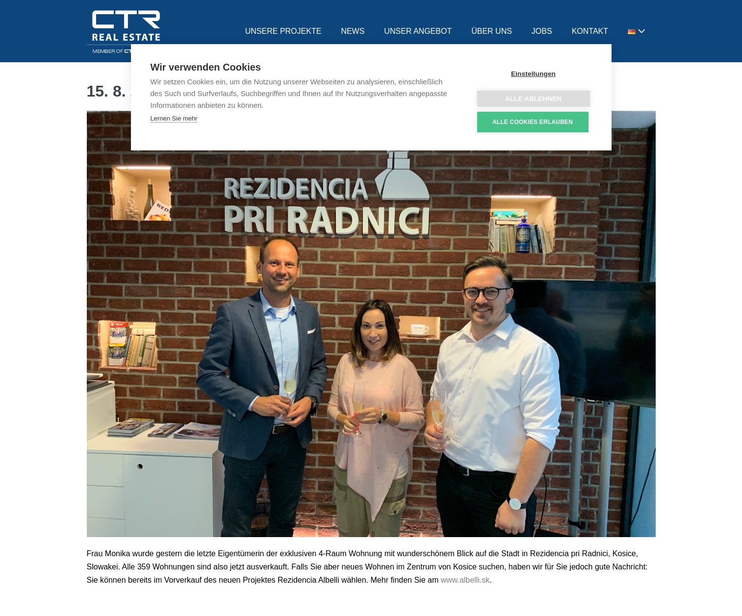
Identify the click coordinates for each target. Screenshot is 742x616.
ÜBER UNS (491, 31)
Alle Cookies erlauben (532, 122)
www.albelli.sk (465, 580)
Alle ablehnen (533, 98)
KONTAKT (590, 31)
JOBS (542, 31)
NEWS (352, 31)
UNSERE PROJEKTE (283, 31)
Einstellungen (533, 73)
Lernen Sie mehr (174, 118)
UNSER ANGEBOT (418, 31)
